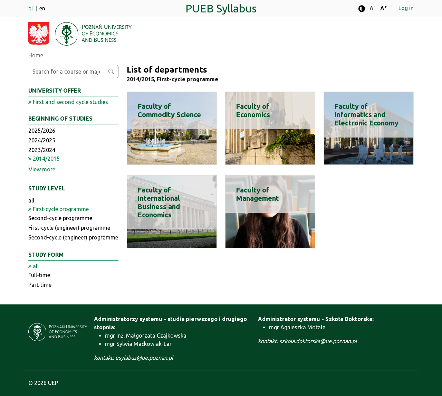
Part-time (39, 285)
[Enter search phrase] (66, 71)
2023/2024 (41, 150)
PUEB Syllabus (221, 8)
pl (31, 8)
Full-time (39, 275)
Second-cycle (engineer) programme (73, 237)
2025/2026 (41, 131)
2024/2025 (41, 140)
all (31, 200)
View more (42, 169)
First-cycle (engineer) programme (69, 228)
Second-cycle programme (60, 218)
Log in (406, 8)
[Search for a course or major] (111, 71)
